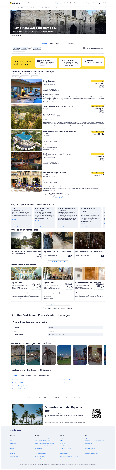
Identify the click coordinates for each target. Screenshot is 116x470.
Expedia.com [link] (12, 7)
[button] (58, 370)
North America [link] (25, 7)
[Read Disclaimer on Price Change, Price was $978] (97, 83)
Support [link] (86, 438)
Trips (94, 3)
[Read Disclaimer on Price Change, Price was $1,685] (97, 109)
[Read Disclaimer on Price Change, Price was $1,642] (96, 175)
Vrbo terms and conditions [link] (65, 448)
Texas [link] (43, 7)
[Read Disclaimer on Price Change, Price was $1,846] (95, 134)
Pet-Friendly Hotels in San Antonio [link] (67, 392)
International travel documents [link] (91, 451)
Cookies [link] (61, 440)
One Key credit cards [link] (39, 458)
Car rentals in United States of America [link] (43, 451)
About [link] (11, 438)
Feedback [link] (12, 458)
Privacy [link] (61, 438)
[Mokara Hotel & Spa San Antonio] (73, 181)
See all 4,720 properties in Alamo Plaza (58, 304)
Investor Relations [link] (13, 451)
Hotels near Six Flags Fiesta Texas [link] (20, 386)
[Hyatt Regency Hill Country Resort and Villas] (73, 140)
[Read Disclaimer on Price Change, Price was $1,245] (96, 156)
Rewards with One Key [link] (40, 456)
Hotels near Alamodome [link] (64, 389)
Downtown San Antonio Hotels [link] (20, 389)
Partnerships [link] (12, 445)
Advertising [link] (12, 453)
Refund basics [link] (88, 445)
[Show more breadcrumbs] (59, 7)
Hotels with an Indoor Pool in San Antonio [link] (22, 379)
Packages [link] (19, 7)
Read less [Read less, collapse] (14, 219)
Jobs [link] (11, 440)
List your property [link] (13, 443)
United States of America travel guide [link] (43, 438)
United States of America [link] (35, 7)
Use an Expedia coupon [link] (90, 448)
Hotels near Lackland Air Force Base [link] (67, 379)
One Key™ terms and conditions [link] (67, 445)
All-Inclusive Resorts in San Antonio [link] (21, 392)
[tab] (45, 43)
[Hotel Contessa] (73, 91)
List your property (79, 3)
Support (88, 3)
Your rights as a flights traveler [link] (91, 453)
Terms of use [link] (62, 443)
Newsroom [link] (12, 448)
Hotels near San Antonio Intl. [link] (65, 382)
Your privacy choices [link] (64, 453)
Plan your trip (103, 7)
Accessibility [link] (62, 451)
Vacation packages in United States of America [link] (45, 445)
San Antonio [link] (49, 7)
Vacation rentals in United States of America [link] (44, 443)
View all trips (58, 197)
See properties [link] (15, 226)
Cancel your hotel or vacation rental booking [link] (94, 440)
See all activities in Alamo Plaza (58, 262)
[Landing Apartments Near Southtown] (73, 161)
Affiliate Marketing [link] (14, 456)
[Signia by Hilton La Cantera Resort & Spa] (73, 116)
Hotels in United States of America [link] (42, 440)
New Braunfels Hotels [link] (17, 382)
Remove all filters (43, 76)
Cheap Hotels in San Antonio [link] (65, 386)
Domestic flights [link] (38, 448)
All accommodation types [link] (40, 453)
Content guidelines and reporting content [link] (69, 456)
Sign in (104, 3)
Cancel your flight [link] (88, 443)
